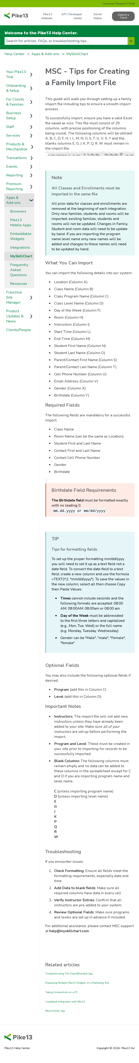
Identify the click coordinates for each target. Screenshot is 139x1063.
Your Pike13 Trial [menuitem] (16, 74)
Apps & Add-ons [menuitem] (13, 200)
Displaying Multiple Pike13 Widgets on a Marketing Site (77, 983)
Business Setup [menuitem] (13, 116)
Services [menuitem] (13, 135)
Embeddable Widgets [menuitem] (20, 236)
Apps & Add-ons (45, 54)
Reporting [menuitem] (14, 175)
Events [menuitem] (11, 166)
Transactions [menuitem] (16, 157)
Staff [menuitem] (10, 126)
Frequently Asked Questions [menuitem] (19, 269)
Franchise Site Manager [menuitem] (14, 297)
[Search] (131, 41)
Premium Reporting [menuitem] (14, 186)
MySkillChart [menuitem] (21, 256)
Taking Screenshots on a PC (61, 992)
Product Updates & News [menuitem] (15, 316)
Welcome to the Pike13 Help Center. (41, 32)
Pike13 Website (46, 16)
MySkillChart (77, 54)
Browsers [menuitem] (18, 211)
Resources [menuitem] (18, 283)
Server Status (98, 16)
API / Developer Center (71, 16)
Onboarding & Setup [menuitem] (16, 88)
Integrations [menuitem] (20, 247)
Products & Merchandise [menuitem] (16, 147)
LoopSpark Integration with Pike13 (65, 1001)
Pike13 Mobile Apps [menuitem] (20, 223)
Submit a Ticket (123, 16)
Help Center (14, 54)
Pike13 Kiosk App (55, 1011)
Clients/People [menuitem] (18, 329)
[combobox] (66, 41)
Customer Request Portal (118, 4)
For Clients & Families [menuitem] (15, 102)
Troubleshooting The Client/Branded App (69, 973)
